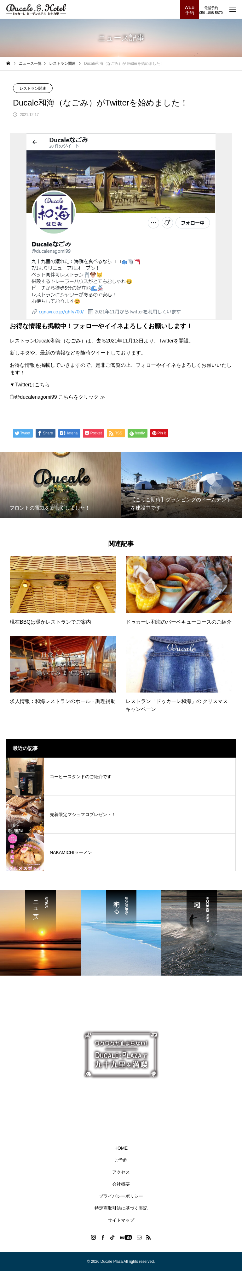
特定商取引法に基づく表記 (121, 1208)
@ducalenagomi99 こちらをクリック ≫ (60, 397)
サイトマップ (121, 1220)
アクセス (121, 1172)
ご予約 (121, 1160)
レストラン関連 (33, 88)
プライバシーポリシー (121, 1196)
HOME (121, 1148)
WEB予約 (190, 10)
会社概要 (121, 1184)
